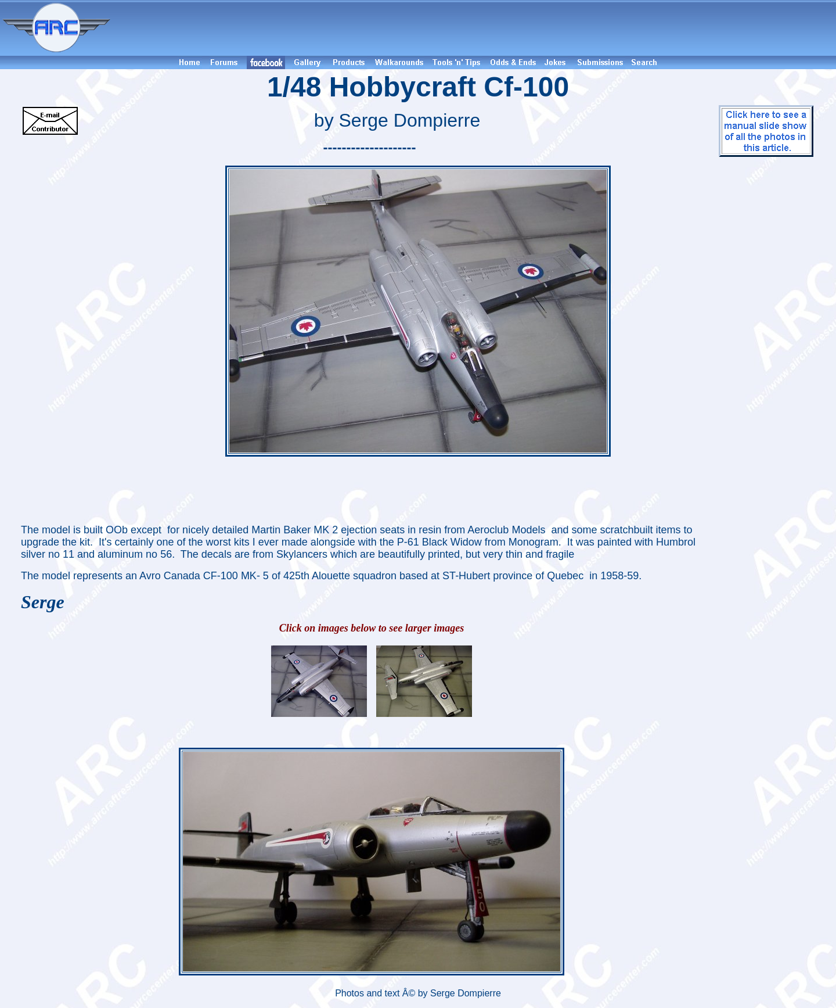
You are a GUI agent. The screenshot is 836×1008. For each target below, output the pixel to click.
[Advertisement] (475, 28)
